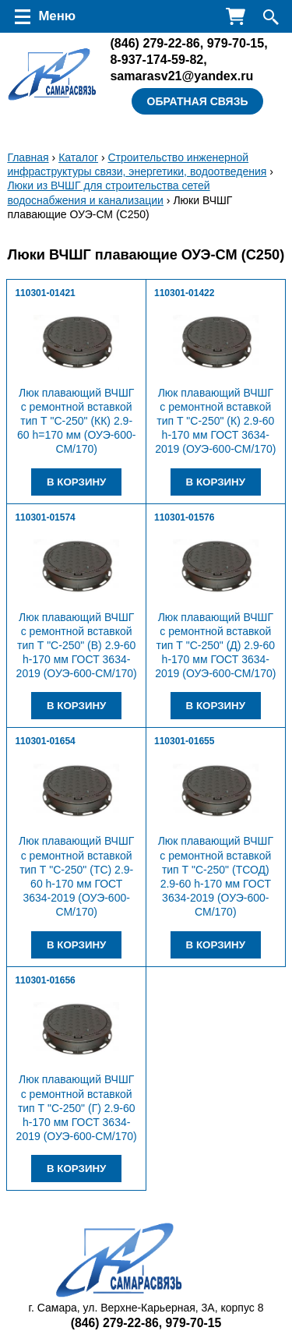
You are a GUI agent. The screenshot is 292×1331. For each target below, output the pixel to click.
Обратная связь (197, 101)
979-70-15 (235, 43)
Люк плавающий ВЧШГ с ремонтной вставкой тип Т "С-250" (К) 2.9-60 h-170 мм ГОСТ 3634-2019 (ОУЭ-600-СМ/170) (215, 421)
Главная (27, 157)
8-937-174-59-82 (156, 59)
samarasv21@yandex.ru (181, 76)
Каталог (78, 157)
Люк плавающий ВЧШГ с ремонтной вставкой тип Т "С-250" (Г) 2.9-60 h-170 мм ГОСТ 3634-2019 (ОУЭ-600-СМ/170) (76, 1107)
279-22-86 (154, 43)
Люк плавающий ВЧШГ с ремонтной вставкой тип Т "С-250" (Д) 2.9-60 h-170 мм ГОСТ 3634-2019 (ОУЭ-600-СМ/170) (215, 645)
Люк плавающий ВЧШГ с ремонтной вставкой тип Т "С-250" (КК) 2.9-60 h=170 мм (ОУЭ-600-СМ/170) (76, 421)
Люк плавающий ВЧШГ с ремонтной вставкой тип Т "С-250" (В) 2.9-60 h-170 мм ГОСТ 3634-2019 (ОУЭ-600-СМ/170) (76, 645)
